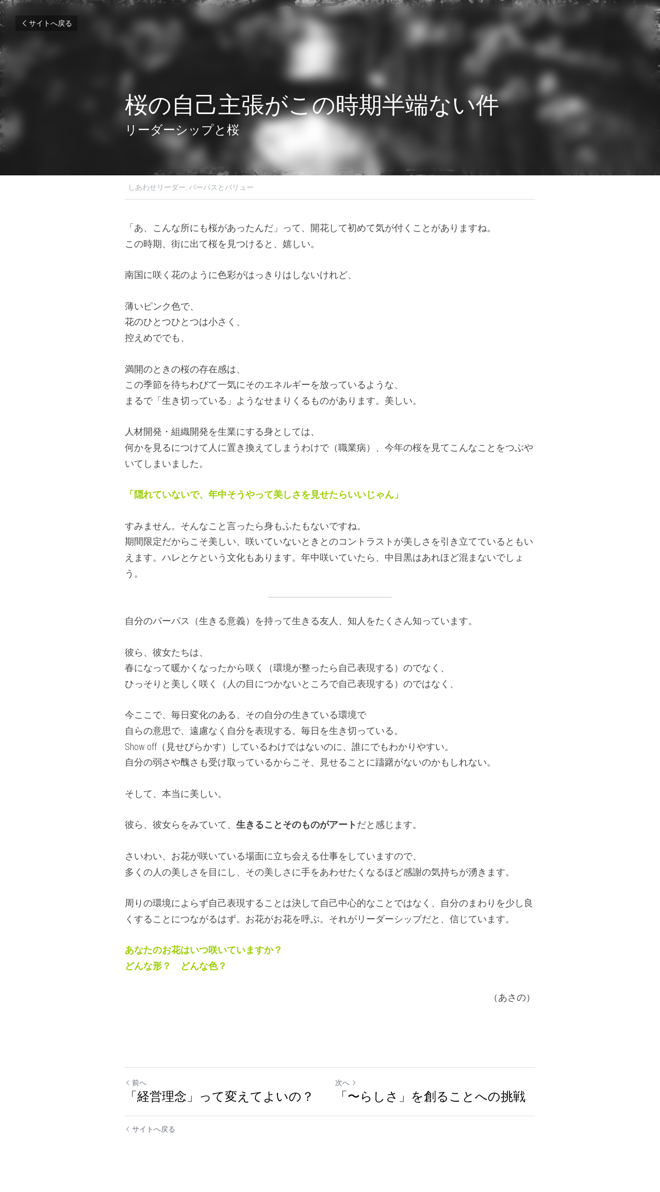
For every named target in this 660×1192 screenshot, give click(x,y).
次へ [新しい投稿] (346, 1083)
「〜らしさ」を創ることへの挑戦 (430, 1096)
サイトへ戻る (46, 23)
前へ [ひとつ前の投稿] (135, 1083)
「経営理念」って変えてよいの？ (219, 1096)
